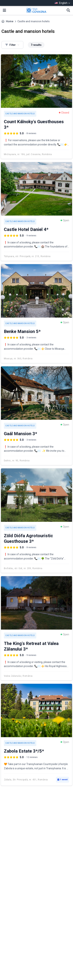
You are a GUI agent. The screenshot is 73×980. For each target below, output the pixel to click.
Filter (12, 44)
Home (9, 21)
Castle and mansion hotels (20, 114)
